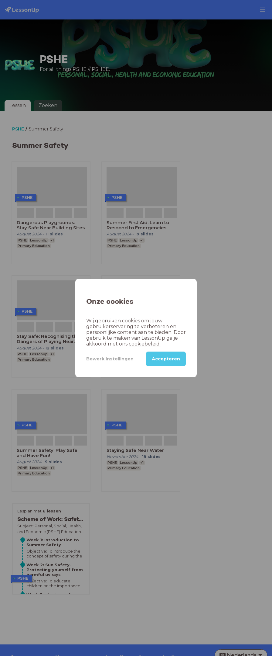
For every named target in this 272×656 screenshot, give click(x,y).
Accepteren (166, 359)
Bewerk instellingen (110, 359)
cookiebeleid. (145, 344)
